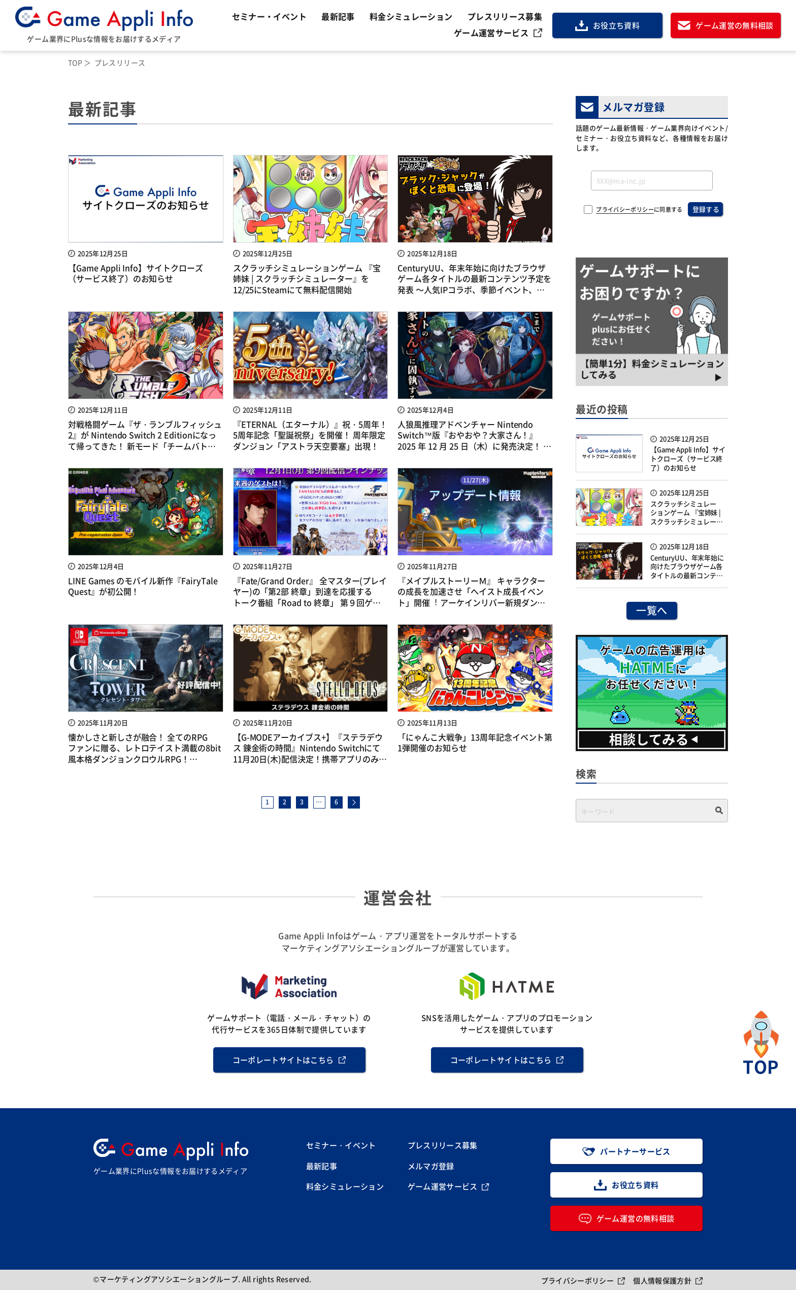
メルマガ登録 (431, 1165)
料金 (345, 1186)
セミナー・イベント (269, 16)
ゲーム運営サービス (491, 32)
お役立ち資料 (616, 25)
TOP (75, 62)
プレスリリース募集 (505, 16)
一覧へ (651, 610)
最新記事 (337, 16)
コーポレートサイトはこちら (283, 1059)
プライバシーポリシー (625, 209)
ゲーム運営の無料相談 (734, 25)
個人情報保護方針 (662, 1280)
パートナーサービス (635, 1151)
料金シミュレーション (411, 16)
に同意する (639, 209)
